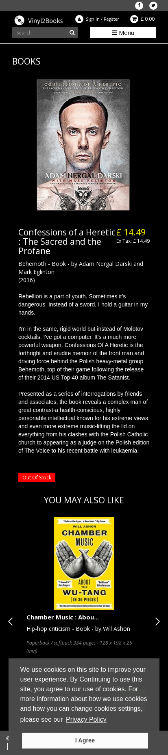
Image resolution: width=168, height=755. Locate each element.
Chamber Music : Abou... (62, 617)
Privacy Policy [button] (86, 719)
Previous (12, 621)
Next (156, 621)
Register (111, 19)
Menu (123, 32)
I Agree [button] (85, 740)
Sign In (93, 19)
